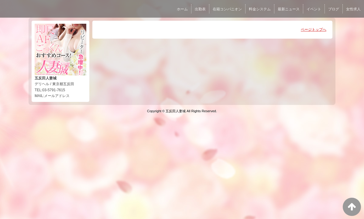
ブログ (333, 9)
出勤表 (200, 9)
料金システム (260, 9)
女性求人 (353, 9)
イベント (314, 9)
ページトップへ (313, 29)
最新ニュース (289, 9)
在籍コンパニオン (227, 9)
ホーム (182, 9)
